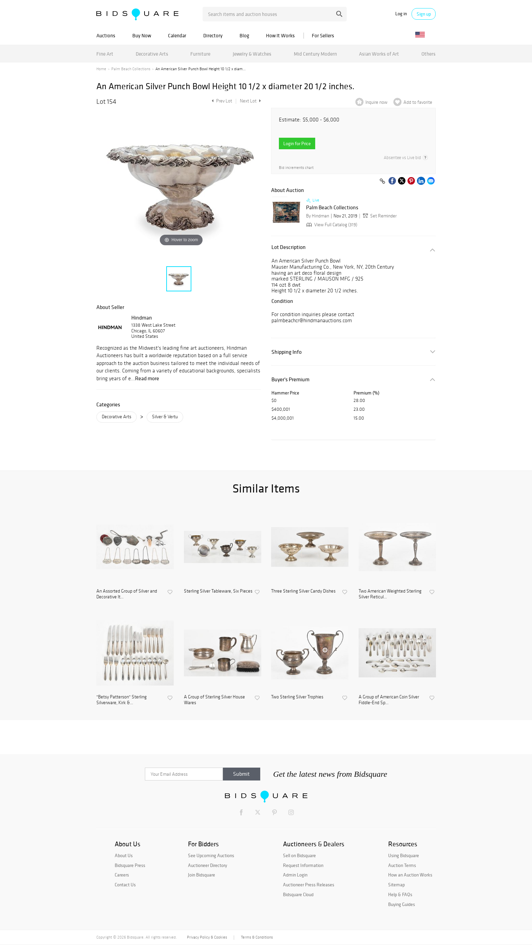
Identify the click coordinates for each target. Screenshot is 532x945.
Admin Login (295, 875)
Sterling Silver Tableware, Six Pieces (218, 591)
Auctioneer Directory (207, 865)
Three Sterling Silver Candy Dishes (303, 591)
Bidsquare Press (130, 865)
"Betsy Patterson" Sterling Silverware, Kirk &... (121, 700)
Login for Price (297, 143)
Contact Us (125, 885)
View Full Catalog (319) (331, 225)
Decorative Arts (152, 54)
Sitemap (396, 885)
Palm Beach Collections (130, 68)
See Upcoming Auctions (211, 855)
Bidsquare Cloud (298, 894)
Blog (244, 35)
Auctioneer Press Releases (308, 885)
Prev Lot (221, 101)
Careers (122, 875)
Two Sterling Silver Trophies (297, 697)
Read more (147, 378)
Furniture (200, 54)
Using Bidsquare (403, 855)
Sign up (424, 14)
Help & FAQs (400, 894)
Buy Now (141, 35)
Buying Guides (401, 904)
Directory (213, 35)
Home (101, 68)
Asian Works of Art (379, 54)
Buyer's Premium (290, 379)
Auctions (105, 35)
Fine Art (104, 54)
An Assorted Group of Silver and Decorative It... (126, 594)
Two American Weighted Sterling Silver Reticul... (390, 594)
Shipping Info (286, 352)
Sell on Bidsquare (299, 855)
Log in (401, 13)
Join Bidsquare (201, 875)
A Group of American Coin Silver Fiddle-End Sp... (389, 700)
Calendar (177, 35)
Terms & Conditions (257, 937)
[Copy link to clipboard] (382, 181)
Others (428, 54)
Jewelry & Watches (252, 54)
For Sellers (323, 35)
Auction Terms (402, 865)
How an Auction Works (410, 875)
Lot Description (288, 247)
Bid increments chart (296, 168)
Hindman (141, 317)
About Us (124, 855)
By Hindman (317, 215)
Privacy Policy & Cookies (207, 937)
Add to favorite (417, 102)
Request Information (303, 865)
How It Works (280, 35)
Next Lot (250, 101)
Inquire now (376, 102)
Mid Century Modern (315, 54)
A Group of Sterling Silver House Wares (214, 700)
